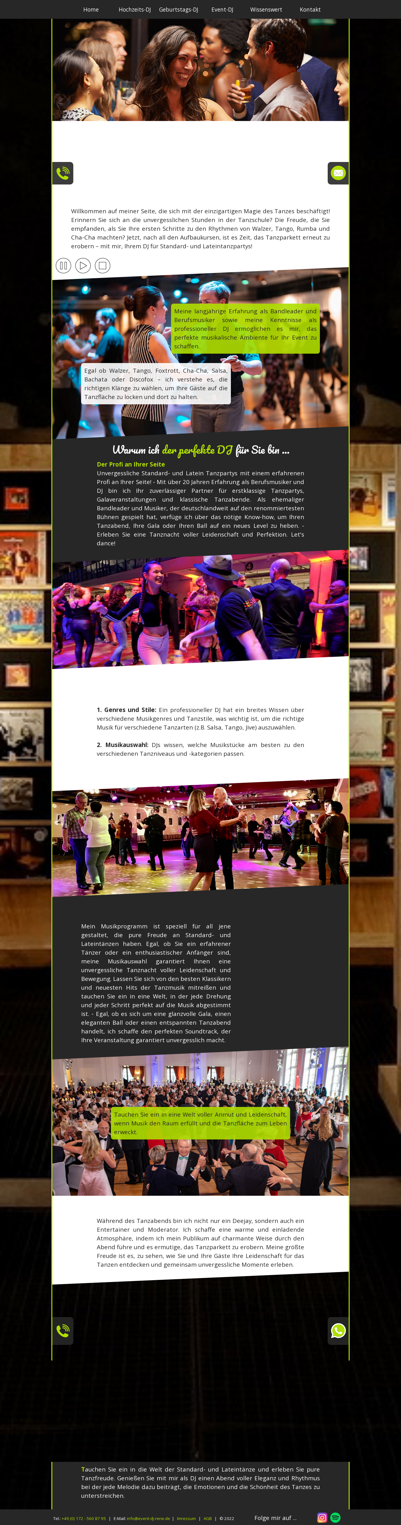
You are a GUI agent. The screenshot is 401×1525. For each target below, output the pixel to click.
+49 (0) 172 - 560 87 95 (84, 1518)
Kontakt (310, 9)
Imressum (186, 1518)
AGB (208, 1518)
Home (91, 9)
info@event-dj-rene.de (148, 1518)
